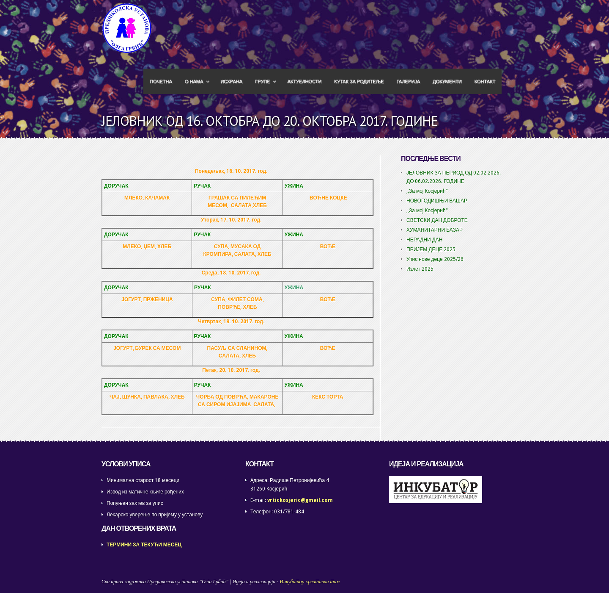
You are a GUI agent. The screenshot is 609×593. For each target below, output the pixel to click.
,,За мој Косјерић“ (426, 191)
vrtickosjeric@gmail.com (300, 500)
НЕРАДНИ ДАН (424, 240)
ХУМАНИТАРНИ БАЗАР (434, 230)
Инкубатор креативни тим (310, 582)
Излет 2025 (419, 269)
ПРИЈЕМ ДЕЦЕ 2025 (430, 249)
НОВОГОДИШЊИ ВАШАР (436, 201)
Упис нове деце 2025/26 (435, 259)
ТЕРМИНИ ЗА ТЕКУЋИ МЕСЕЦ (144, 545)
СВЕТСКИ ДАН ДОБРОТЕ (437, 220)
